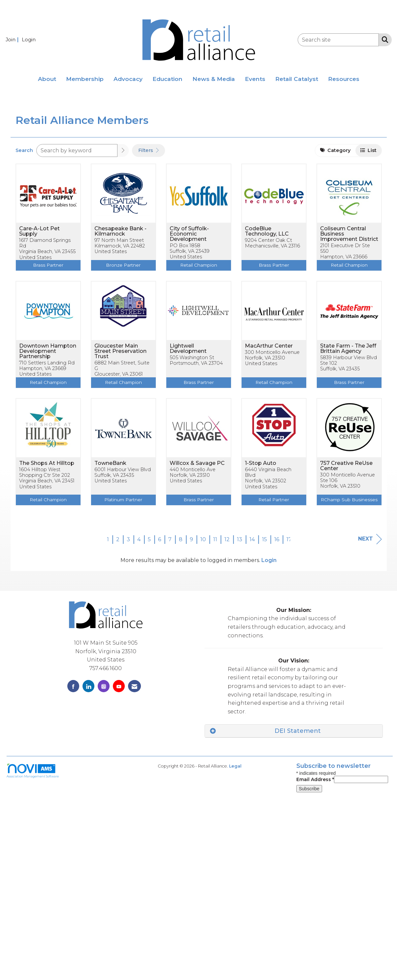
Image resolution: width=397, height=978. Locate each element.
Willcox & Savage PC (197, 463)
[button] (123, 150)
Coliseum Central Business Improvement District (349, 234)
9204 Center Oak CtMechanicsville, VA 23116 (272, 243)
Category (335, 150)
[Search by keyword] (76, 150)
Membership (85, 78)
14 (252, 539)
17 (289, 539)
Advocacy (128, 78)
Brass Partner (48, 265)
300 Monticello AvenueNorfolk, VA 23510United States (272, 358)
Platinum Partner (123, 499)
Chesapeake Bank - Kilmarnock (120, 231)
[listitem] (13, 39)
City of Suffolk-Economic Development (189, 234)
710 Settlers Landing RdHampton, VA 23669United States (47, 368)
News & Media (213, 78)
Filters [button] (148, 150)
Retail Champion (198, 265)
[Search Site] (383, 39)
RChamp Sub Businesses (349, 499)
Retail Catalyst (296, 78)
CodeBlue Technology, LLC (267, 231)
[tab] (293, 731)
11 (215, 539)
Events (255, 78)
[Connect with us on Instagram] (104, 686)
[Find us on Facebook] (73, 686)
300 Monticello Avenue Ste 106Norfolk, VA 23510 (347, 480)
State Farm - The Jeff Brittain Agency (348, 348)
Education (167, 78)
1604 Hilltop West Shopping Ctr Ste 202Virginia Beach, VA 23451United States (47, 478)
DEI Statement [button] (298, 730)
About (47, 78)
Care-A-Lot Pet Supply (39, 231)
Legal (235, 766)
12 (227, 539)
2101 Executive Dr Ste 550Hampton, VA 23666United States (345, 254)
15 (264, 539)
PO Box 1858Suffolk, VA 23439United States (190, 251)
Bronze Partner (123, 265)
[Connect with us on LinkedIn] (88, 686)
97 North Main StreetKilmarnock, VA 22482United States (119, 246)
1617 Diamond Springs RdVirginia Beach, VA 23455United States (47, 249)
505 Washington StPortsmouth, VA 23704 (196, 360)
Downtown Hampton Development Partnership (47, 351)
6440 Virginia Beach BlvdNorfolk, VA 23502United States (268, 478)
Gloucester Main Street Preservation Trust (120, 351)
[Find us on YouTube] (119, 686)
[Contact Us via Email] (134, 686)
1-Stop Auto (260, 463)
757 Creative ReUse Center (346, 466)
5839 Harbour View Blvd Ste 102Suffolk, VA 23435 (348, 363)
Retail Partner (273, 499)
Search (24, 150)
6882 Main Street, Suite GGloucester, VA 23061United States (121, 371)
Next (370, 539)
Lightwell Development (188, 348)
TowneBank (110, 463)
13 (239, 539)
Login (269, 560)
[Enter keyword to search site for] (338, 39)
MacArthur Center (269, 346)
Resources (343, 78)
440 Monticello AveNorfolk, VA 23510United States (192, 475)
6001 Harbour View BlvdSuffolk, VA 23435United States (122, 475)
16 (276, 539)
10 (203, 539)
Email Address (315, 779)
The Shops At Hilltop (46, 463)
